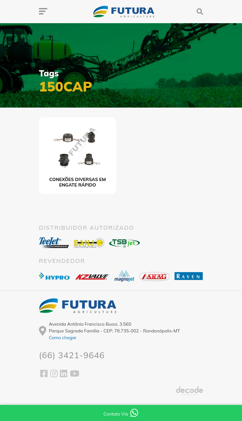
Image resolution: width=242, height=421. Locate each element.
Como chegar (63, 337)
